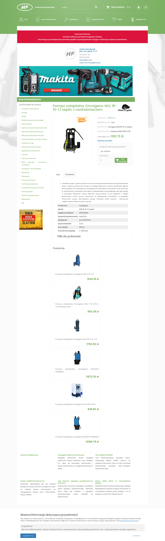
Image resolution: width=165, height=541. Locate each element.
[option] (76, 81)
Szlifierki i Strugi (28, 148)
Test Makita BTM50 (104, 325)
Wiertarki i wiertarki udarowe (34, 134)
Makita (47, 394)
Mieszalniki (26, 205)
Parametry (69, 174)
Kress (97, 390)
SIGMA (97, 386)
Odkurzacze (49, 428)
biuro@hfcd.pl (129, 482)
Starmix (124, 398)
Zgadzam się (28, 535)
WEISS (123, 402)
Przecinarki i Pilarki (29, 185)
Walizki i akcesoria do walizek (34, 120)
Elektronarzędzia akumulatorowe (29, 129)
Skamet (98, 398)
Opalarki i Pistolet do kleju (32, 152)
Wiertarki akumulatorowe (105, 435)
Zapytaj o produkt (104, 140)
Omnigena (23, 386)
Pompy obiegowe (25, 428)
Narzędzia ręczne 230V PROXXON (107, 416)
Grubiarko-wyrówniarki (31, 109)
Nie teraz (136, 535)
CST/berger (99, 402)
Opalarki (47, 432)
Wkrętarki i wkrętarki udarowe (34, 138)
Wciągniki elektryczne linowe (71, 325)
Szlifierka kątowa (128, 416)
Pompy (24, 113)
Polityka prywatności (78, 478)
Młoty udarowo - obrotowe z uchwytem (35, 168)
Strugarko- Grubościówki (32, 174)
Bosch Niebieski (25, 390)
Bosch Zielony (24, 398)
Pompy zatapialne (26, 416)
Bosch (21, 394)
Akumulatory (27, 124)
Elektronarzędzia (46, 19)
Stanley (73, 394)
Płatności (23, 482)
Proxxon (22, 402)
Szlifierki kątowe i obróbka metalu (35, 143)
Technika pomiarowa (30, 189)
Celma (123, 390)
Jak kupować (75, 482)
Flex (122, 386)
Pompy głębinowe (51, 420)
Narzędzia (71, 19)
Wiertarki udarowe (51, 416)
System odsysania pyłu (31, 201)
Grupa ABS (90, 498)
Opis (58, 174)
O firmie (101, 474)
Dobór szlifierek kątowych (32, 351)
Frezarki (25, 160)
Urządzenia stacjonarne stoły (34, 193)
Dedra (72, 390)
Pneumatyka (136, 19)
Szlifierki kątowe (127, 428)
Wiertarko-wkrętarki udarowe (82, 438)
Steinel (47, 390)
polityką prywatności (29, 520)
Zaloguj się (50, 474)
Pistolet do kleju (76, 416)
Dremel (98, 394)
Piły (23, 208)
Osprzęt (98, 420)
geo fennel (48, 402)
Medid (72, 398)
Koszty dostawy (25, 474)
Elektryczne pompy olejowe (81, 434)
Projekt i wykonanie (75, 496)
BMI (71, 386)
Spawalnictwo (94, 19)
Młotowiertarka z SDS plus (131, 420)
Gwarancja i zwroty (27, 478)
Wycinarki (26, 178)
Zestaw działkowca (29, 325)
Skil (71, 402)
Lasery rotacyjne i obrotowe (132, 424)
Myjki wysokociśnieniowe (32, 156)
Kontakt (101, 478)
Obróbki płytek (28, 197)
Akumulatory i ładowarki (54, 424)
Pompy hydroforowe (27, 420)
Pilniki (24, 116)
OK (89, 457)
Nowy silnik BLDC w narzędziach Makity (112, 352)
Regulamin (74, 474)
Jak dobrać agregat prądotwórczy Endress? (75, 352)
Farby (116, 19)
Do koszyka (121, 160)
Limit (122, 394)
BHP (23, 19)
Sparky (47, 386)
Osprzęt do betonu (29, 164)
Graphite (47, 398)
